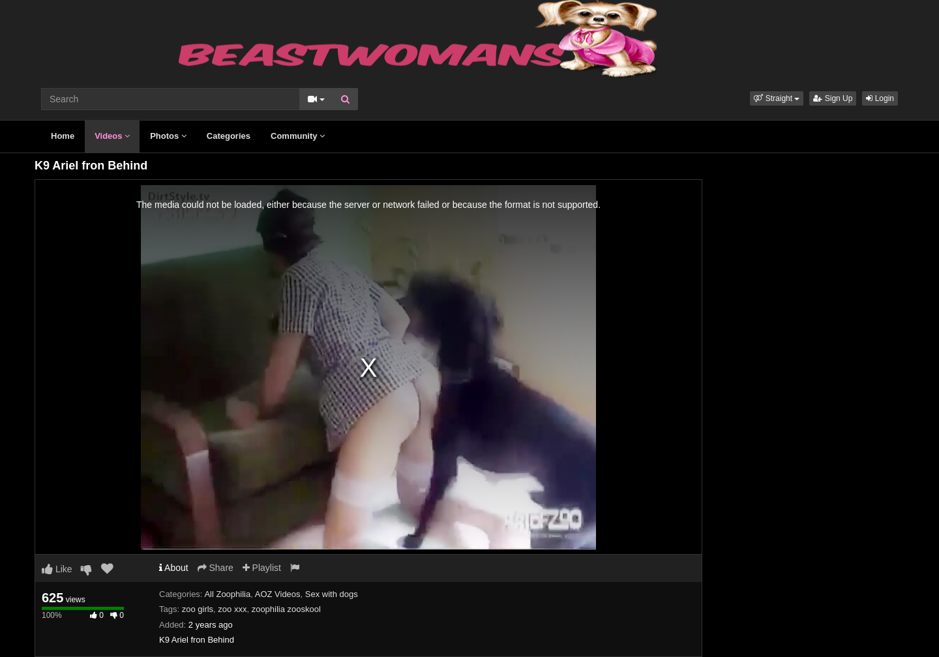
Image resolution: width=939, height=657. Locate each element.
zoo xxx (232, 609)
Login (880, 98)
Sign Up (832, 98)
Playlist (262, 567)
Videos (112, 136)
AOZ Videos (278, 594)
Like (57, 569)
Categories (228, 136)
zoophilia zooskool (286, 609)
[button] (776, 98)
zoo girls (197, 609)
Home (62, 136)
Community (298, 136)
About (173, 567)
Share (215, 567)
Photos (168, 136)
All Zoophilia (227, 594)
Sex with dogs (331, 594)
